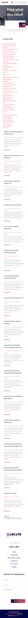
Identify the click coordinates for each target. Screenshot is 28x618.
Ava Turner (7, 281)
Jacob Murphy (8, 208)
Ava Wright (7, 402)
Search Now (24, 25)
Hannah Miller (8, 232)
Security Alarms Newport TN (13, 298)
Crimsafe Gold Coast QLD (12, 205)
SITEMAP (14, 567)
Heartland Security (10, 493)
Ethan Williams (8, 473)
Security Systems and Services (16, 137)
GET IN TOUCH (14, 564)
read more (7, 150)
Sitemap (17, 615)
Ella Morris (7, 186)
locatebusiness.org (11, 614)
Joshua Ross (8, 496)
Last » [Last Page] (19, 518)
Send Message (18, 601)
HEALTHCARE (14, 555)
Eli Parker (7, 137)
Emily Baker (7, 425)
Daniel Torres (8, 161)
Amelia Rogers (8, 350)
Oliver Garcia (8, 256)
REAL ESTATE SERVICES (14, 558)
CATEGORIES (14, 561)
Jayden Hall (7, 449)
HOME (14, 552)
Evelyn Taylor (8, 301)
